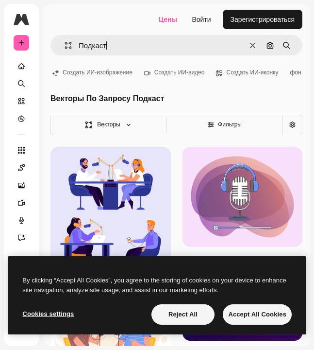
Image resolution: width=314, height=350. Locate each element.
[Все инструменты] (21, 150)
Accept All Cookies (257, 314)
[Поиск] (21, 83)
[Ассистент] (26, 237)
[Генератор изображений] (26, 185)
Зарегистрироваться (263, 19)
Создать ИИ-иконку (247, 72)
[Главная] (21, 66)
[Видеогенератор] (26, 202)
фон (295, 72)
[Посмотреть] (21, 118)
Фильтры (225, 124)
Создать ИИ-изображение (92, 72)
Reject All (183, 314)
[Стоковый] (21, 101)
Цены (168, 19)
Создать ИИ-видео (174, 72)
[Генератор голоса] (26, 220)
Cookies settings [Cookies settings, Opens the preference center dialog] (48, 313)
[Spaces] (26, 167)
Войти (201, 19)
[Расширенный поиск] (292, 125)
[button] (64, 45)
